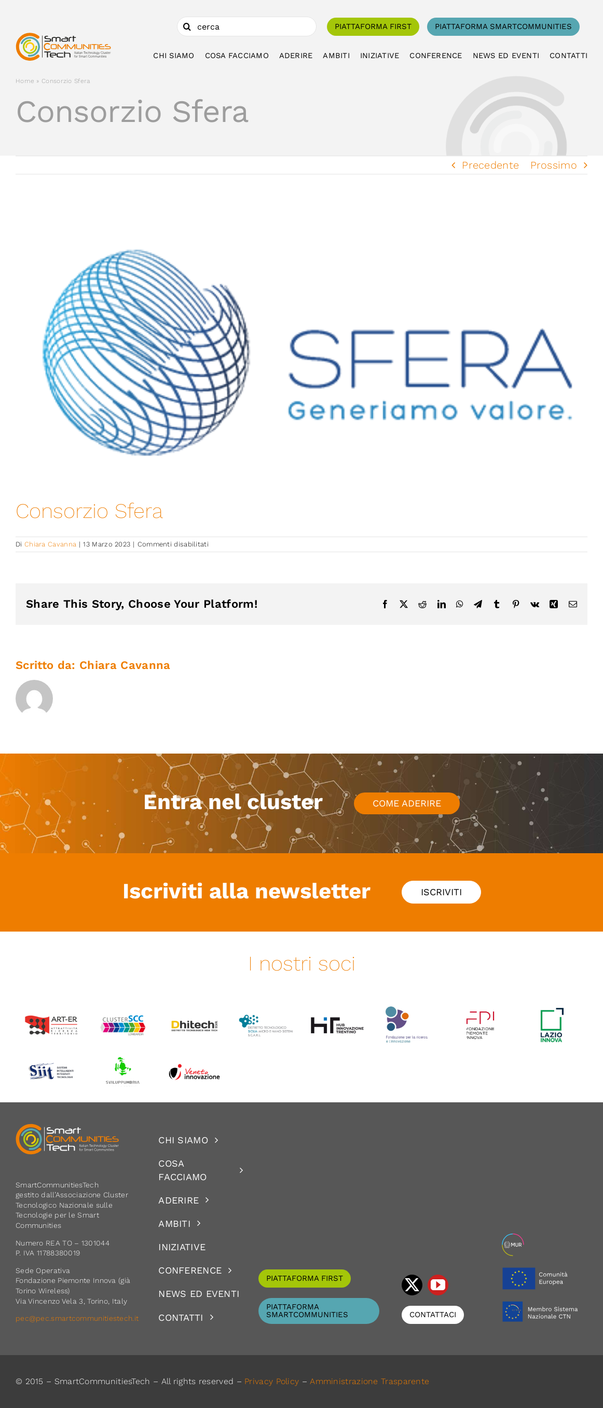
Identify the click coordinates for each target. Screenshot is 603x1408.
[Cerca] (187, 26)
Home (25, 81)
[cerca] (247, 26)
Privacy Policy (271, 1381)
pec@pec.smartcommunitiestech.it (78, 1318)
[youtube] (438, 1285)
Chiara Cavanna (50, 544)
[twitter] (412, 1285)
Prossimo (553, 165)
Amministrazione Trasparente (369, 1381)
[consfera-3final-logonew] (301, 353)
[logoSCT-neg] (67, 1128)
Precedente (490, 165)
